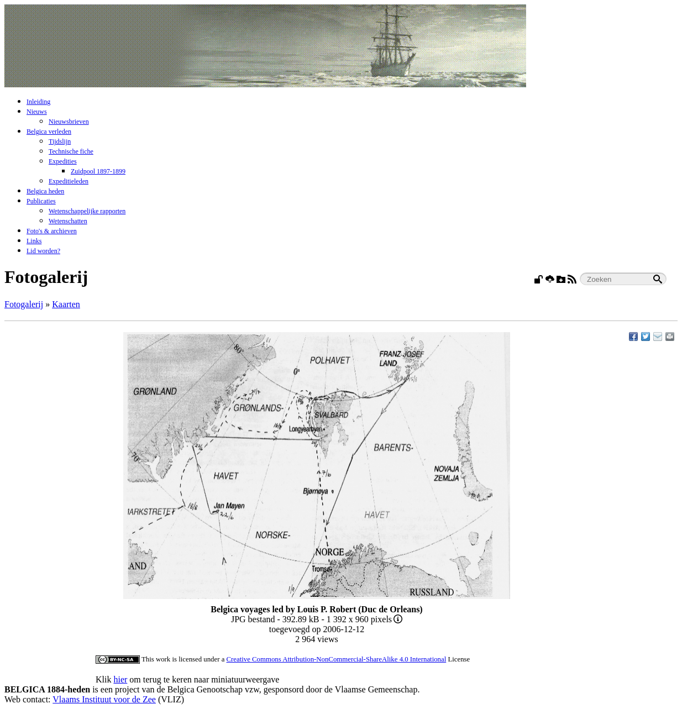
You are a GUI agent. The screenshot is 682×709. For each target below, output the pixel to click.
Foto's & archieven (52, 231)
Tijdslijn (60, 141)
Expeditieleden (68, 181)
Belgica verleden (49, 131)
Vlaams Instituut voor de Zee (104, 699)
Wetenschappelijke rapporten (87, 211)
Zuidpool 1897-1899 (98, 171)
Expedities (63, 161)
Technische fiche (71, 151)
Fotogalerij (23, 304)
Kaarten (66, 304)
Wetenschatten (68, 221)
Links (34, 241)
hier (120, 679)
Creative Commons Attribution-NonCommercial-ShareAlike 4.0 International (337, 659)
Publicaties (41, 201)
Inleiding (38, 102)
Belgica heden (45, 191)
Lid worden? (43, 251)
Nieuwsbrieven (69, 121)
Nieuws (37, 111)
